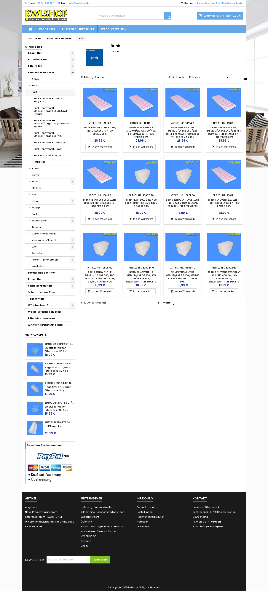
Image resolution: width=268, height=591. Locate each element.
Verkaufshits (36, 335)
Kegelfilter (47, 29)
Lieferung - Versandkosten (97, 507)
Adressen (143, 521)
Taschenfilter (37, 299)
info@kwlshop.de (79, 3)
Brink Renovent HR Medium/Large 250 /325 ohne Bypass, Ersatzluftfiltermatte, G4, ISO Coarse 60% (141, 278)
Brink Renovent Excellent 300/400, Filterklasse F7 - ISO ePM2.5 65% (99, 203)
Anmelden (203, 3)
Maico (35, 181)
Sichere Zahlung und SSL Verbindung (103, 526)
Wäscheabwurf (112, 29)
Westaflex (38, 266)
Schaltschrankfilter (41, 285)
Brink (35, 92)
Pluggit (36, 207)
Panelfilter (35, 279)
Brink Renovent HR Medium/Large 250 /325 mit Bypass (50, 111)
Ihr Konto (145, 498)
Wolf (34, 246)
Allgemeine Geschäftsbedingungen (102, 512)
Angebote (31, 507)
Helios (35, 168)
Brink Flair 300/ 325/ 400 (48, 155)
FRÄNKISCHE (39, 162)
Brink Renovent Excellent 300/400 (48, 100)
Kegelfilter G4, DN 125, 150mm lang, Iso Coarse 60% (59, 383)
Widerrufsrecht (90, 517)
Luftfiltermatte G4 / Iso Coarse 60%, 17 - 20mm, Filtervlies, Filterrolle (59, 422)
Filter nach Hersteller (78, 29)
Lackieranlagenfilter (41, 272)
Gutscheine (144, 526)
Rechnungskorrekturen (151, 517)
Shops (85, 546)
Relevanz (209, 77)
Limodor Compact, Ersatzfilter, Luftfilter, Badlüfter (59, 344)
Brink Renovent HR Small (48, 149)
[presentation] (75, 572)
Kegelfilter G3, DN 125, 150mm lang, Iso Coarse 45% (59, 363)
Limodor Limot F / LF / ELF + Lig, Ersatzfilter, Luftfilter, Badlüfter (59, 402)
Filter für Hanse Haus (41, 318)
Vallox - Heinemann (44, 233)
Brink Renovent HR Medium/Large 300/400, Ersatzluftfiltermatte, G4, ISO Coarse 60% (99, 277)
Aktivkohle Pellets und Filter (45, 325)
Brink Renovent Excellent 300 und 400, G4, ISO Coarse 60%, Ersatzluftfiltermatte (224, 277)
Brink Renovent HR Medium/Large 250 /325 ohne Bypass (52, 123)
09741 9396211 (45, 3)
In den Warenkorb (100, 146)
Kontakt (200, 498)
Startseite (33, 46)
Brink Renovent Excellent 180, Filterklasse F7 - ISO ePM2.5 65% (224, 203)
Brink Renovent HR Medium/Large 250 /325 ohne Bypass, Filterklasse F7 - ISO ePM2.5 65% (182, 132)
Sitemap (86, 541)
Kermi (35, 175)
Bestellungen (145, 512)
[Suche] (134, 16)
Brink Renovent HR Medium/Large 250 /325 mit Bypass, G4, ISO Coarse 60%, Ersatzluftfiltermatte (183, 278)
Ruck (35, 214)
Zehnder (37, 253)
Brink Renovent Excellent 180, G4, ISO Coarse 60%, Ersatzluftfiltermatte (182, 203)
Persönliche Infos (147, 507)
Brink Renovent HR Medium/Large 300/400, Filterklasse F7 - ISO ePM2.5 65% (141, 132)
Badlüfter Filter (38, 59)
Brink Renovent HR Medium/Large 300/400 (48, 134)
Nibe (34, 194)
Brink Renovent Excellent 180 (50, 142)
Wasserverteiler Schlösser (44, 312)
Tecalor (36, 227)
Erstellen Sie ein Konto (229, 3)
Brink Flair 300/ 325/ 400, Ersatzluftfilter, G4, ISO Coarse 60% (141, 203)
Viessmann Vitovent (44, 240)
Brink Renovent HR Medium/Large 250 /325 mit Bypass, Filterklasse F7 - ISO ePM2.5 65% (224, 132)
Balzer (35, 85)
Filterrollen (35, 66)
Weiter (168, 303)
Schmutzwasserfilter (41, 292)
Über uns (86, 521)
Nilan (35, 201)
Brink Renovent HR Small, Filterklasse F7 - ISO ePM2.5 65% (100, 130)
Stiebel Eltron (39, 220)
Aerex (35, 79)
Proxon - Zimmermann (45, 259)
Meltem (36, 188)
